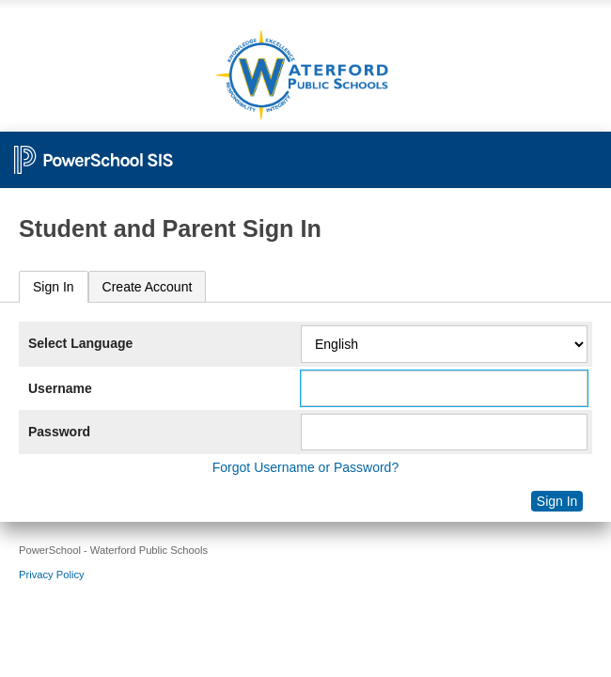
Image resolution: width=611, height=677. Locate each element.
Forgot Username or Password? (305, 467)
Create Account (147, 286)
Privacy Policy (52, 574)
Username (60, 388)
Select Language (80, 343)
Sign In (53, 286)
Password (59, 431)
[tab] (53, 287)
